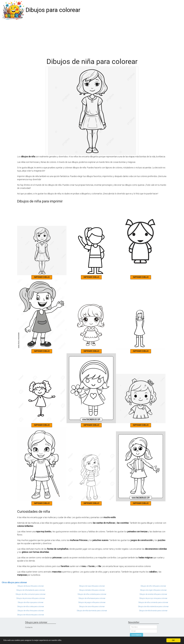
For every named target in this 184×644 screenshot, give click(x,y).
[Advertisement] (92, 37)
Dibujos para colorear (53, 10)
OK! (173, 640)
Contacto (29, 627)
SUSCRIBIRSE (136, 635)
